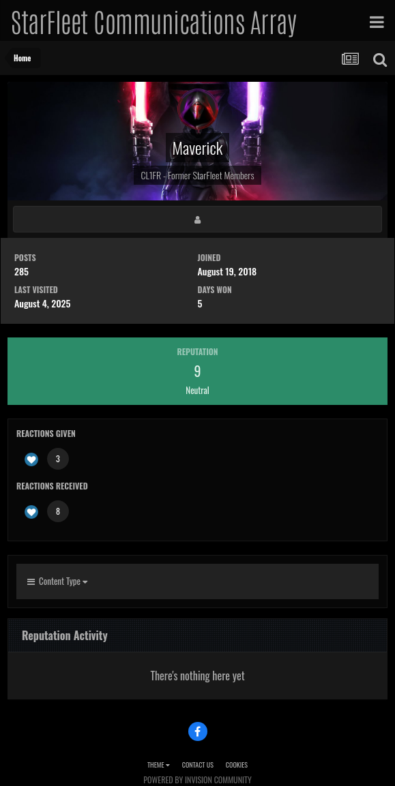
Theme (158, 764)
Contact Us (198, 764)
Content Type (57, 581)
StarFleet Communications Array (153, 20)
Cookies (237, 764)
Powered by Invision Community (197, 779)
